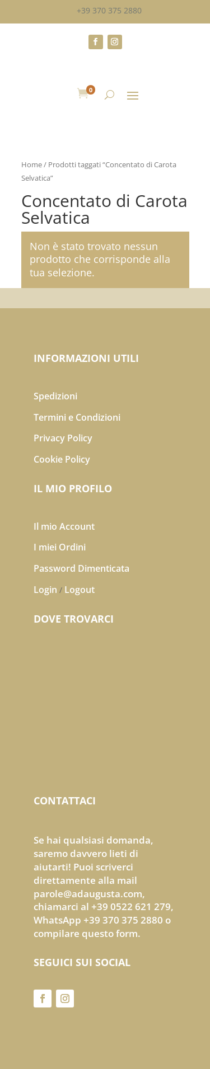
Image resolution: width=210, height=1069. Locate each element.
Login (45, 589)
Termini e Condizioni (77, 417)
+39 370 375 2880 (109, 10)
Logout (79, 589)
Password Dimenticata (81, 568)
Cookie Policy (62, 459)
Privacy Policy (63, 438)
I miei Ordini (60, 547)
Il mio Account (64, 526)
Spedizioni (55, 396)
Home (31, 164)
